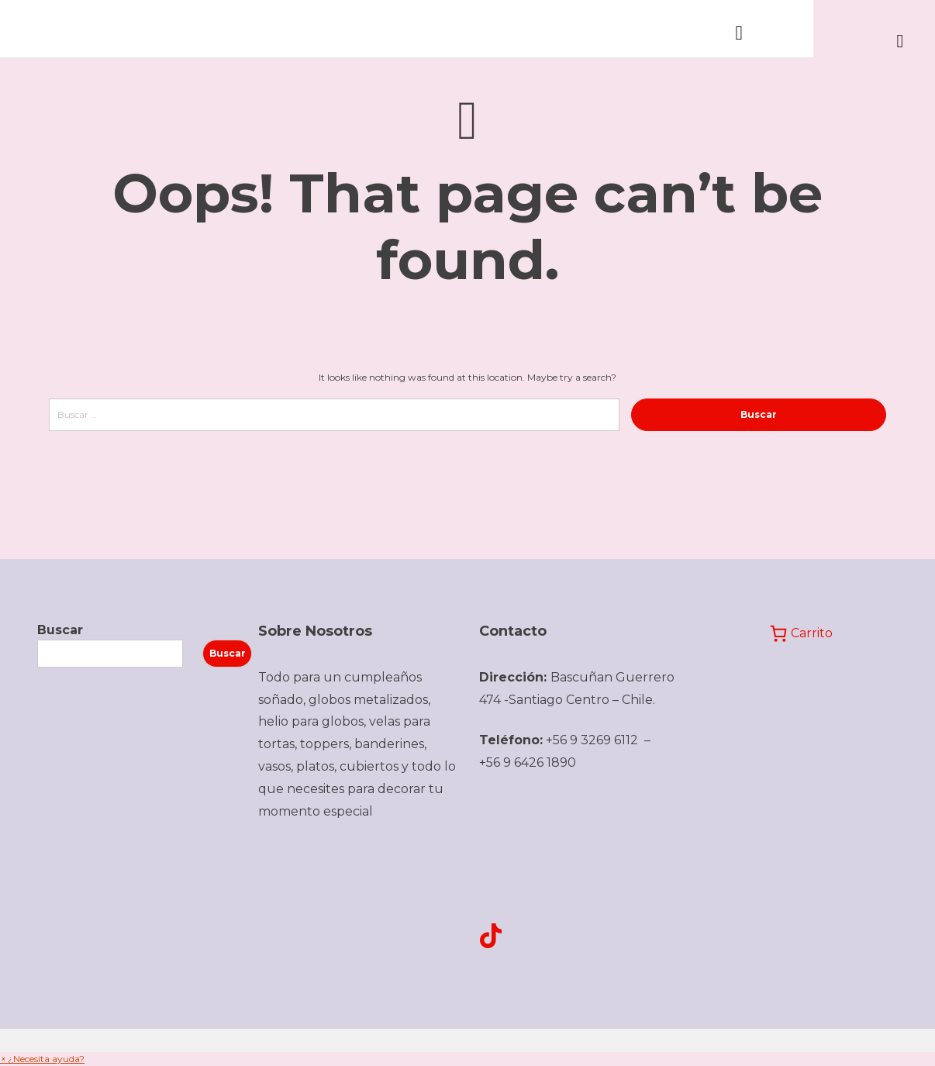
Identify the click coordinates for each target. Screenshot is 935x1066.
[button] (42, 1058)
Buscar (60, 630)
